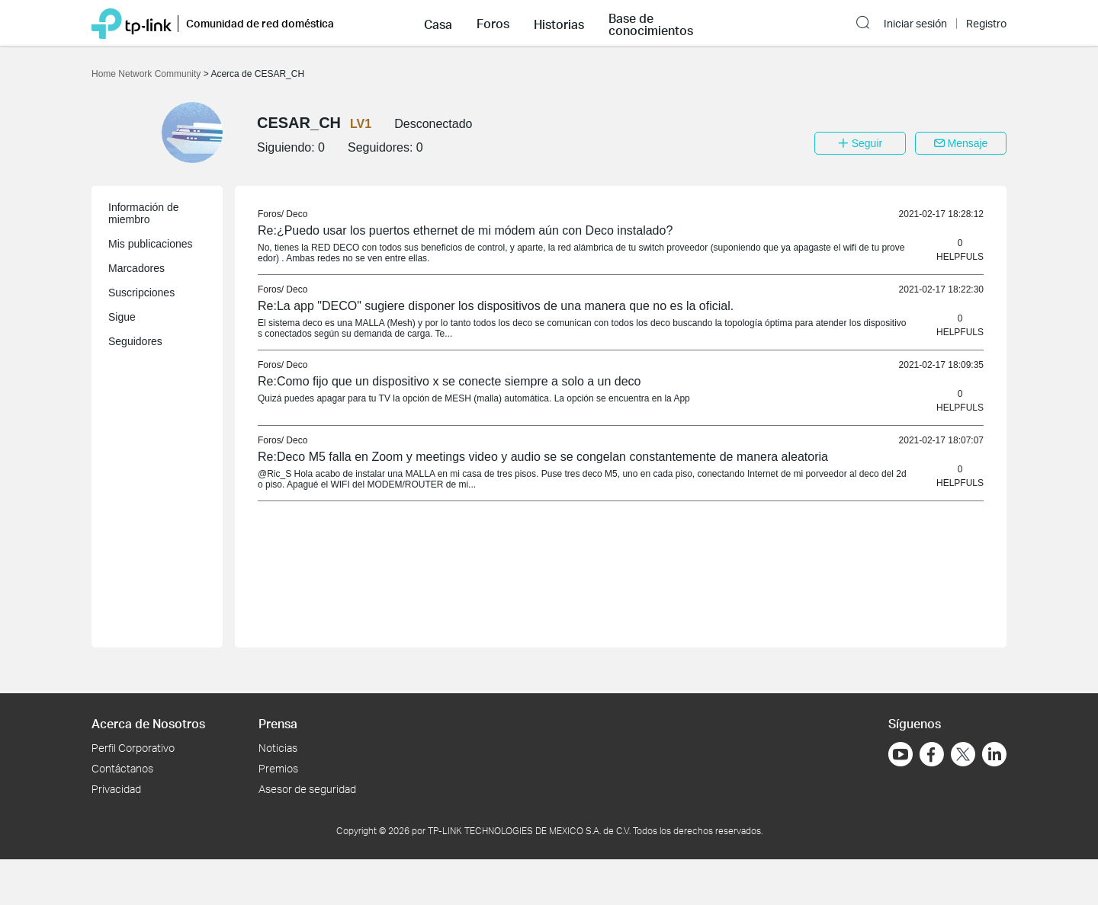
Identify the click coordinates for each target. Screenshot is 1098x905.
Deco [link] (296, 214)
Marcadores (136, 268)
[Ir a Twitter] (963, 755)
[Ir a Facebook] (932, 754)
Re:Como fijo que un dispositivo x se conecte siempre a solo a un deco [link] (449, 381)
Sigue (122, 317)
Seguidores (135, 341)
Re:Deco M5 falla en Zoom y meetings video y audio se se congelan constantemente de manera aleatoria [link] (543, 456)
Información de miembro (143, 213)
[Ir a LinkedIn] (994, 754)
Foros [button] (493, 24)
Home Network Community (148, 74)
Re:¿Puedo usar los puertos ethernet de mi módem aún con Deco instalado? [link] (465, 230)
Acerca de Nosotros (148, 723)
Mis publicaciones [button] (150, 244)
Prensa (277, 723)
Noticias (277, 747)
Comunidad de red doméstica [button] (260, 23)
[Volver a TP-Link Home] (132, 22)
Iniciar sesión (915, 23)
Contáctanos (122, 768)
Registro (986, 23)
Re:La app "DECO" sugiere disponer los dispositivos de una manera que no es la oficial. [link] (496, 305)
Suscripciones (141, 292)
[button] (438, 23)
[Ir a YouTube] (900, 754)
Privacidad (116, 788)
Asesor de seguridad (307, 788)
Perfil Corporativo (133, 747)
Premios (278, 768)
